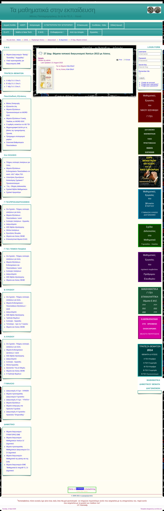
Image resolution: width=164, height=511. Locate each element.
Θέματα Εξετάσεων (13, 403)
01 (155, 304)
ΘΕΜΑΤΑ (150, 148)
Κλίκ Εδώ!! (70, 66)
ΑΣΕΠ (22, 25)
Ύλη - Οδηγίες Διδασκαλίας (16, 186)
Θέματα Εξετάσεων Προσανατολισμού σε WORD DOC (16, 112)
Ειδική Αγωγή (116, 25)
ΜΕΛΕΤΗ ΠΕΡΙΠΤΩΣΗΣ (149, 334)
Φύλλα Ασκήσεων (12, 230)
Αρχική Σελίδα (10, 25)
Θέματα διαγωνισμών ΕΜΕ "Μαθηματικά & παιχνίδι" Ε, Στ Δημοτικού (17, 468)
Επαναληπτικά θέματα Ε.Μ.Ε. (17, 239)
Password (142, 58)
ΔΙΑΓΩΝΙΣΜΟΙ (150, 130)
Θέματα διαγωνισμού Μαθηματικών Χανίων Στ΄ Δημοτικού (15, 441)
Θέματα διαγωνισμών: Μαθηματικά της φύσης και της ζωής (17, 459)
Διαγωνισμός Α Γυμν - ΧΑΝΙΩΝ (17, 391)
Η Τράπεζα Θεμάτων (13, 374)
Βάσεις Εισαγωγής (13, 103)
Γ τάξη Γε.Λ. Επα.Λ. (13, 87)
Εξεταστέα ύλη (11, 106)
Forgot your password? (149, 86)
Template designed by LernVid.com (151, 509)
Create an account (148, 83)
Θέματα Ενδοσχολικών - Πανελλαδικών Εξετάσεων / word (16, 306)
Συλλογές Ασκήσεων (13, 271)
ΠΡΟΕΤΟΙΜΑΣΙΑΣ (149, 143)
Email (128, 60)
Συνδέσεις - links (99, 25)
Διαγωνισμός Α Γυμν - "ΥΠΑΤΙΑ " (18, 400)
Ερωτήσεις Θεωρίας (13, 233)
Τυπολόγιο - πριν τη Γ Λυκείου (17, 324)
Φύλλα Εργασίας (12, 365)
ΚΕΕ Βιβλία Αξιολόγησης (15, 227)
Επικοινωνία (82, 25)
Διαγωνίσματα (11, 224)
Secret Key (143, 65)
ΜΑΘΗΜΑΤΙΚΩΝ (149, 134)
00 (155, 312)
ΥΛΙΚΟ (149, 139)
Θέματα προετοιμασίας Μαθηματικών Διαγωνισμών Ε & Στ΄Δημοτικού (17, 450)
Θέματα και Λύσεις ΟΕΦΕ (15, 236)
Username (142, 52)
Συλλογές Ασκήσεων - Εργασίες (17, 221)
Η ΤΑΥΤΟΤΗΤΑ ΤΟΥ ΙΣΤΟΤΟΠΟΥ (58, 25)
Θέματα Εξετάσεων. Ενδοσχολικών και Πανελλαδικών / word (14, 265)
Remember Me (144, 71)
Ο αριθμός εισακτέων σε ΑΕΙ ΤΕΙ (18, 124)
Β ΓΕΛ (150, 374)
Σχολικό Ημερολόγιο (13, 192)
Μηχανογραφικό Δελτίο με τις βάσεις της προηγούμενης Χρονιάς (16, 130)
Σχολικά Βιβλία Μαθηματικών (16, 189)
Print (120, 60)
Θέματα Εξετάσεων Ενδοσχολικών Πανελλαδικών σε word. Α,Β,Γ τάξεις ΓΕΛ (18, 171)
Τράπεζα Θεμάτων (13, 318)
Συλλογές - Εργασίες (13, 321)
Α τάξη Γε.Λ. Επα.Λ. (13, 81)
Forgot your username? (149, 84)
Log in (142, 78)
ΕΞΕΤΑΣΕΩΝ (149, 152)
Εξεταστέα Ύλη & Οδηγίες (15, 368)
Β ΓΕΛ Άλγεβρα (150, 367)
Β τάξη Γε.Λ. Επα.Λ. (13, 84)
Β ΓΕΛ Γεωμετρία (150, 370)
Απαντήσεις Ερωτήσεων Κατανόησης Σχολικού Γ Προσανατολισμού (15, 180)
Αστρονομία (35, 25)
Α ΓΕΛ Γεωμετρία (150, 363)
